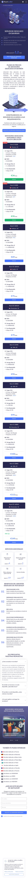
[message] (14, 807)
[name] (14, 798)
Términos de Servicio (19, 871)
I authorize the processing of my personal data (11, 816)
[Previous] (11, 740)
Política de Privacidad (8, 871)
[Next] (16, 740)
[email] (14, 803)
